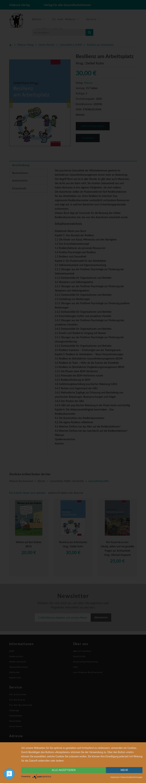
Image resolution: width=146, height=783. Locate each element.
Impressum (115, 777)
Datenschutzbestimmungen (131, 777)
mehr (124, 770)
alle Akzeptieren (64, 770)
